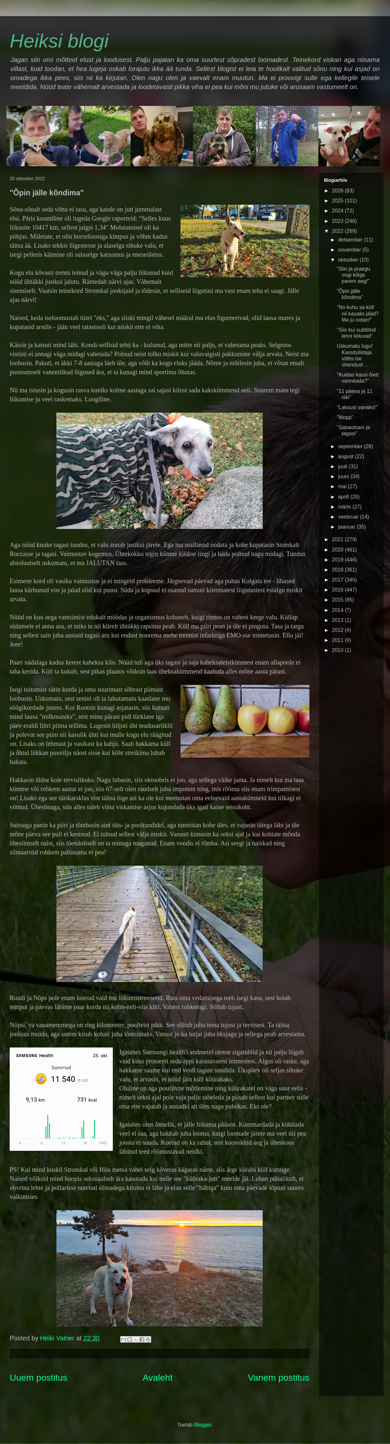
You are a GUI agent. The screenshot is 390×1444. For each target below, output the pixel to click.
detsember (351, 239)
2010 (338, 650)
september (351, 446)
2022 (338, 231)
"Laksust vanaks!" (357, 407)
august (346, 456)
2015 (338, 600)
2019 (338, 559)
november (350, 250)
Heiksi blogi (59, 41)
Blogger (202, 1425)
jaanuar (347, 527)
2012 (338, 630)
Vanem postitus (278, 1378)
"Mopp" (345, 417)
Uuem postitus (38, 1378)
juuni (344, 476)
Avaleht (158, 1378)
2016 (338, 590)
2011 (338, 640)
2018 (338, 569)
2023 (338, 221)
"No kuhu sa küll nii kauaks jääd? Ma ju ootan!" (358, 313)
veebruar (349, 517)
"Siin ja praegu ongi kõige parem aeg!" (353, 275)
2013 (338, 620)
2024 (338, 210)
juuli (343, 466)
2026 (338, 190)
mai (343, 486)
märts (345, 507)
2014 (338, 610)
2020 (338, 549)
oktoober (349, 260)
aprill (344, 497)
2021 (338, 539)
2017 (338, 580)
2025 (338, 200)
